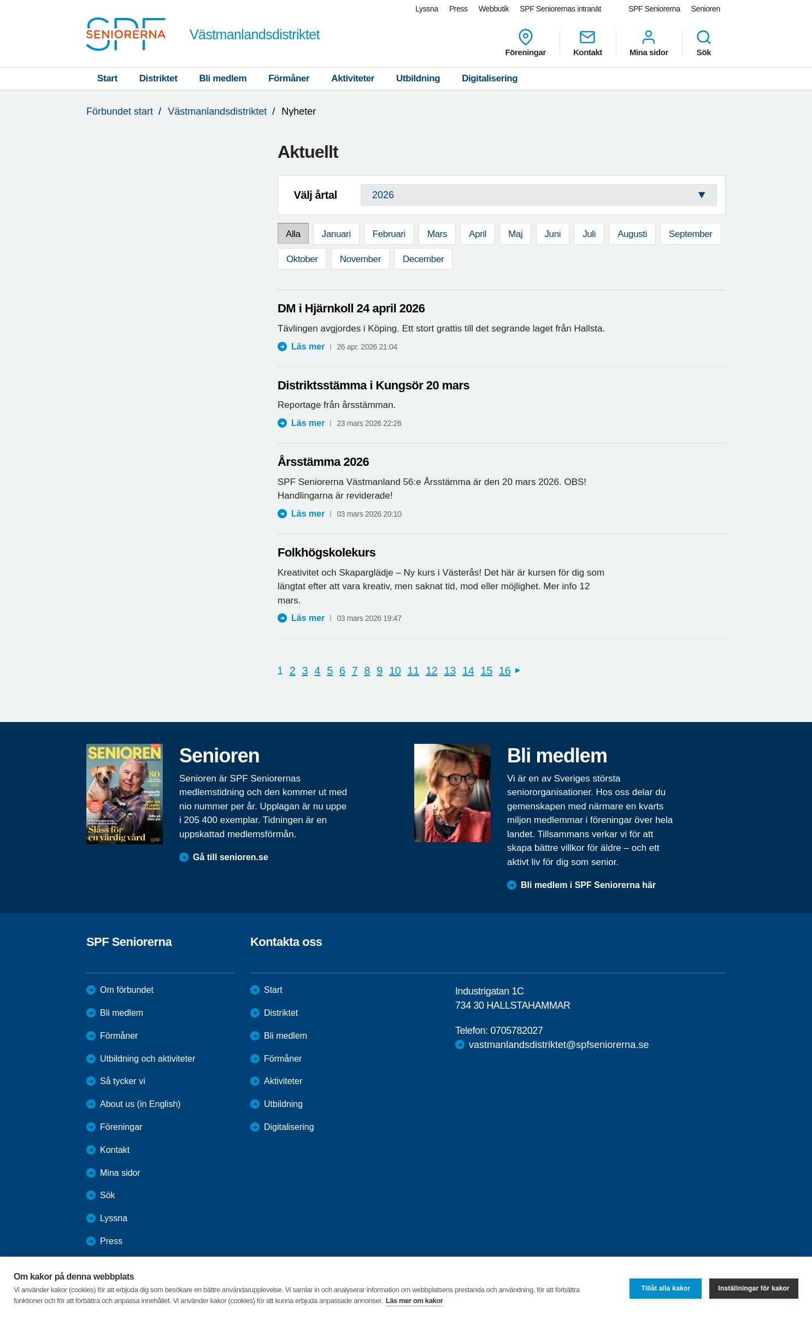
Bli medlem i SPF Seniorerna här (588, 885)
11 (413, 671)
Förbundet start (119, 111)
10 (395, 671)
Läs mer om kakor (414, 1301)
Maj (515, 234)
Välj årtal (315, 195)
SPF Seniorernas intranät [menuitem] (560, 8)
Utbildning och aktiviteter (147, 1058)
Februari (389, 234)
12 (431, 671)
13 (450, 671)
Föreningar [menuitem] (525, 42)
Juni (553, 234)
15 (486, 671)
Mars (437, 234)
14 (468, 671)
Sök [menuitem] (704, 42)
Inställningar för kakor (754, 1288)
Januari (336, 234)
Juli (589, 234)
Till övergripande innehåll (0, 0)
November (360, 259)
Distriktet (158, 78)
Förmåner (288, 78)
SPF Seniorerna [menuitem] (654, 8)
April (477, 234)
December (423, 259)
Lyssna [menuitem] (426, 8)
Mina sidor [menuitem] (648, 42)
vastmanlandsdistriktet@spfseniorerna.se (559, 1044)
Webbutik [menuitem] (494, 8)
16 (504, 671)
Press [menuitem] (458, 8)
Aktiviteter (352, 78)
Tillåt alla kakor (665, 1288)
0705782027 (516, 1030)
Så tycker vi (122, 1081)
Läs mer (308, 346)
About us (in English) (140, 1104)
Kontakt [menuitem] (587, 42)
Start (107, 78)
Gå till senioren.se (230, 857)
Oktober (302, 259)
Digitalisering (489, 78)
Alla (293, 234)
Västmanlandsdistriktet (217, 111)
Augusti (632, 234)
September (691, 234)
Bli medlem (222, 78)
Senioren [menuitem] (705, 8)
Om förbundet (127, 990)
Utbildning (418, 78)
